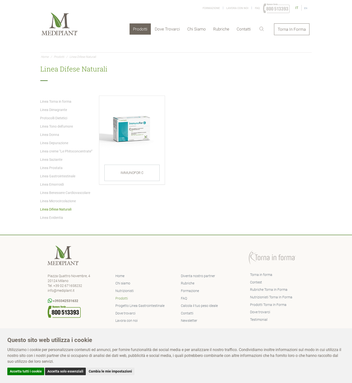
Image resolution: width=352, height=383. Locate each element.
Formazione (211, 8)
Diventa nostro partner (198, 276)
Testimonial (258, 320)
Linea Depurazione (54, 143)
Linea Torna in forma (55, 101)
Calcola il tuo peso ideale (199, 306)
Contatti (244, 29)
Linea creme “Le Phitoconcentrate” (66, 151)
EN (305, 8)
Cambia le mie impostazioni (110, 371)
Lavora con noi (237, 8)
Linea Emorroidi (52, 184)
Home (45, 57)
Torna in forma (261, 275)
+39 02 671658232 (67, 286)
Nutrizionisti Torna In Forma (271, 297)
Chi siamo (196, 29)
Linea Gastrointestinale (57, 176)
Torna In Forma (292, 29)
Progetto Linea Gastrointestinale (140, 306)
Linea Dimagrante (53, 110)
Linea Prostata (51, 168)
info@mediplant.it (61, 290)
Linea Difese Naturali (55, 209)
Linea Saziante (51, 159)
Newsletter (189, 321)
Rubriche (221, 29)
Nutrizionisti (124, 291)
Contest (256, 282)
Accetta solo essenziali (65, 371)
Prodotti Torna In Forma (268, 305)
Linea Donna (49, 135)
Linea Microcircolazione (58, 201)
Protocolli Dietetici (53, 118)
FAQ (257, 8)
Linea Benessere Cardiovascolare (65, 193)
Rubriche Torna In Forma (268, 290)
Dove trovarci (167, 29)
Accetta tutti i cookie (26, 371)
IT (297, 8)
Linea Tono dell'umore (56, 126)
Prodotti (140, 29)
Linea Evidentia (51, 218)
